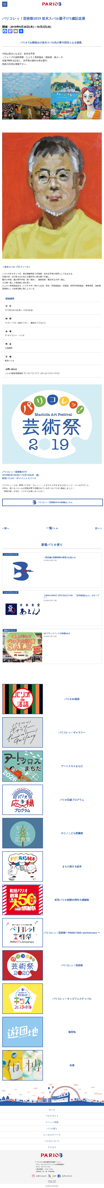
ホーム (52, 1109)
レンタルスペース (52, 1134)
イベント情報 (52, 1122)
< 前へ (5, 528)
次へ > (98, 528)
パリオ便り (52, 1128)
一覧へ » (52, 528)
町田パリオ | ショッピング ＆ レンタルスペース (53, 4)
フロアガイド (52, 1115)
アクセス (52, 1147)
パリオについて (52, 1141)
